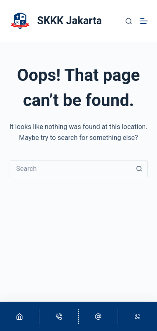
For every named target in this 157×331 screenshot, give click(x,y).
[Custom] (137, 316)
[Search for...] (70, 168)
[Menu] (144, 21)
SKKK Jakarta (69, 21)
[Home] (19, 316)
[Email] (98, 316)
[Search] (129, 21)
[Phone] (58, 316)
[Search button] (139, 168)
